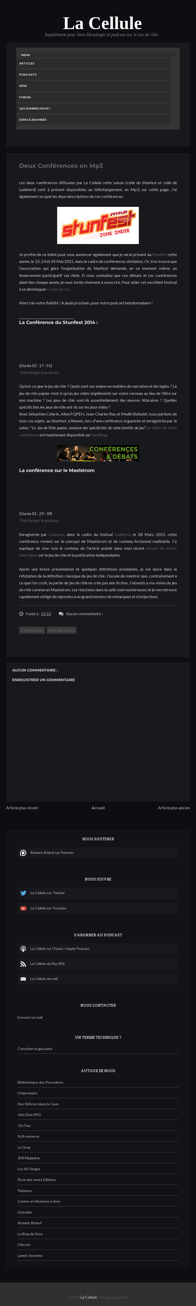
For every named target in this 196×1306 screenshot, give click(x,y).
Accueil (98, 807)
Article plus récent (22, 807)
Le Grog (24, 1147)
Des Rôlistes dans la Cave (38, 1104)
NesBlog (99, 434)
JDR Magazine (29, 1158)
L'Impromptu (28, 1093)
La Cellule (102, 23)
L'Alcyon (24, 1244)
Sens (23, 86)
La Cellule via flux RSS (42, 964)
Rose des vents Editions (37, 1179)
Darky (123, 1297)
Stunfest (159, 254)
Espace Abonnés (32, 120)
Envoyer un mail (30, 1017)
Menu (25, 55)
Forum (25, 97)
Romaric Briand (29, 1223)
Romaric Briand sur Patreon (47, 853)
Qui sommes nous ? (35, 108)
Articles (26, 63)
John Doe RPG (29, 1114)
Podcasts (27, 74)
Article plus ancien (174, 807)
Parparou (25, 1190)
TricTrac (24, 1125)
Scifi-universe (28, 1136)
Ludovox (56, 534)
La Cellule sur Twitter (42, 893)
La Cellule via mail (39, 979)
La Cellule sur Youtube (43, 908)
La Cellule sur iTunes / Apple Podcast (55, 949)
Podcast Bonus (61, 630)
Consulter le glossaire (35, 1048)
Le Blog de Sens (30, 1234)
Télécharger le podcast (39, 372)
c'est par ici (59, 289)
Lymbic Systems (30, 1255)
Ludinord (122, 534)
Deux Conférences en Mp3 (61, 165)
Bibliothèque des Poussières (40, 1082)
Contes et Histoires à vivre (39, 1201)
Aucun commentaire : (84, 613)
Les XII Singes (29, 1169)
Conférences (32, 630)
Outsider (25, 1212)
